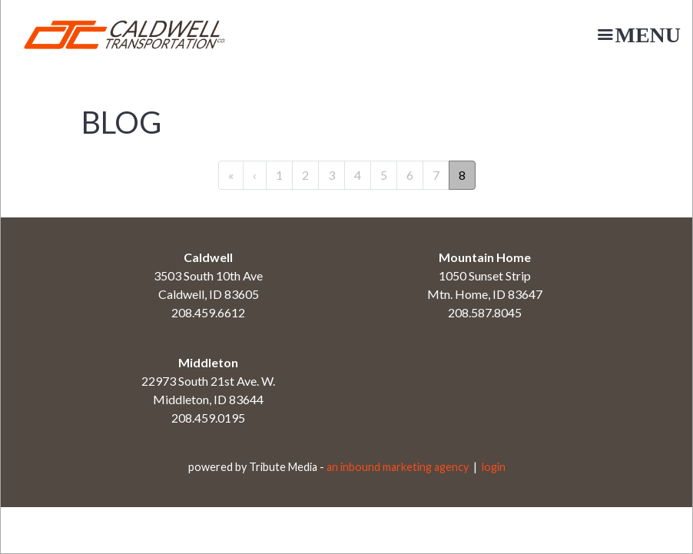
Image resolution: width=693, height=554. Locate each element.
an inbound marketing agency (398, 466)
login (494, 466)
